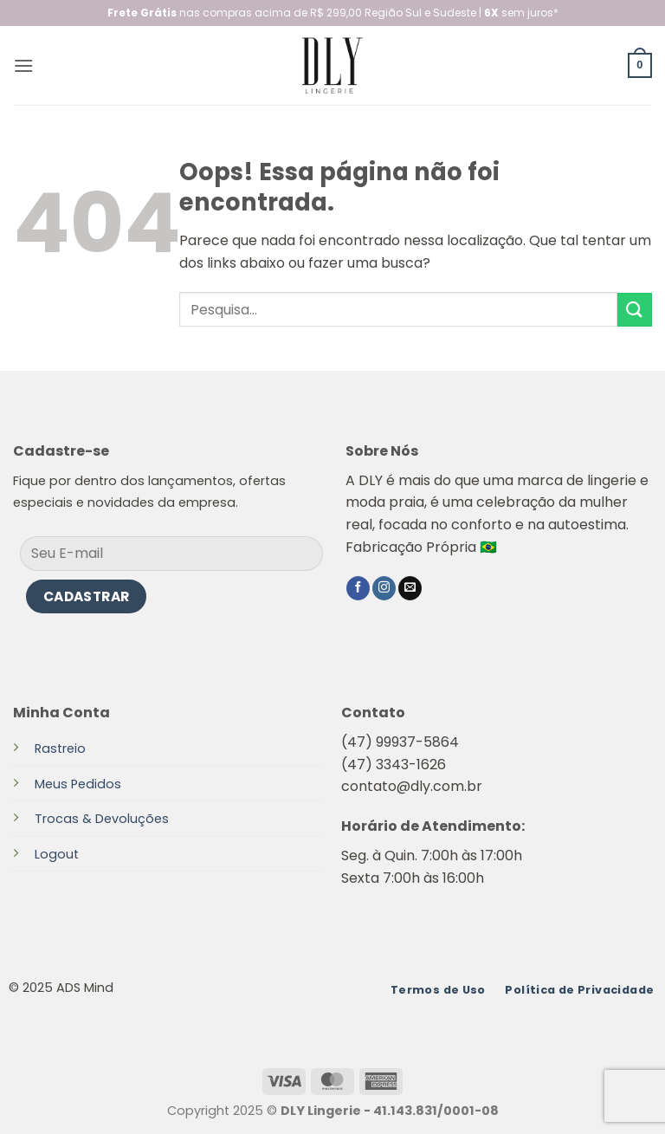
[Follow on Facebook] (358, 588)
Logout (57, 854)
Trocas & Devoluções (102, 818)
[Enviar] (634, 310)
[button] (23, 65)
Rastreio (60, 748)
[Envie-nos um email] (410, 588)
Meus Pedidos (78, 784)
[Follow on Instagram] (384, 588)
